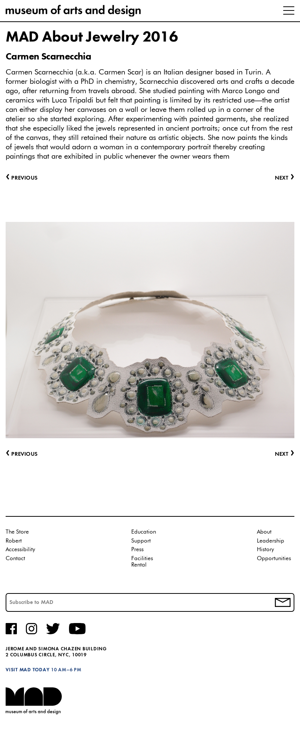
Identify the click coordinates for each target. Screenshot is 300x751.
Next (284, 454)
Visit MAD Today (28, 670)
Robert (14, 541)
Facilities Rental (142, 562)
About (264, 532)
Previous (22, 454)
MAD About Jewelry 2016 (92, 37)
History (265, 549)
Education (143, 532)
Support (141, 541)
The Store (17, 532)
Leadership (270, 541)
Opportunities (274, 558)
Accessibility (20, 549)
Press (137, 549)
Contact (15, 558)
